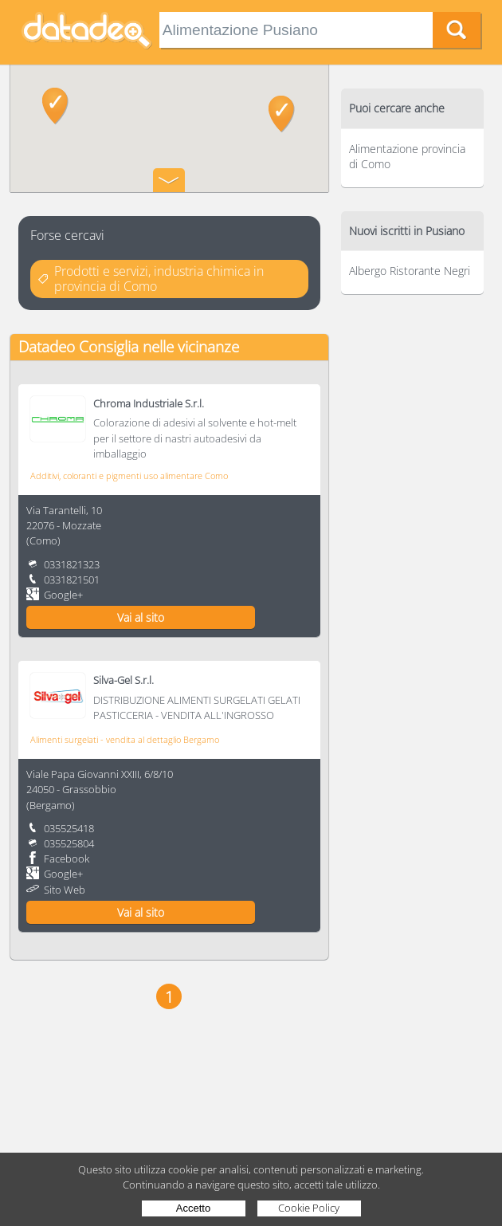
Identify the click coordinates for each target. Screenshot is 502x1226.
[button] (55, 106)
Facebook (66, 858)
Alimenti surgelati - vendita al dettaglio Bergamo (124, 739)
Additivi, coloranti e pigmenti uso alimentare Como (129, 475)
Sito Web (64, 889)
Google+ (63, 594)
